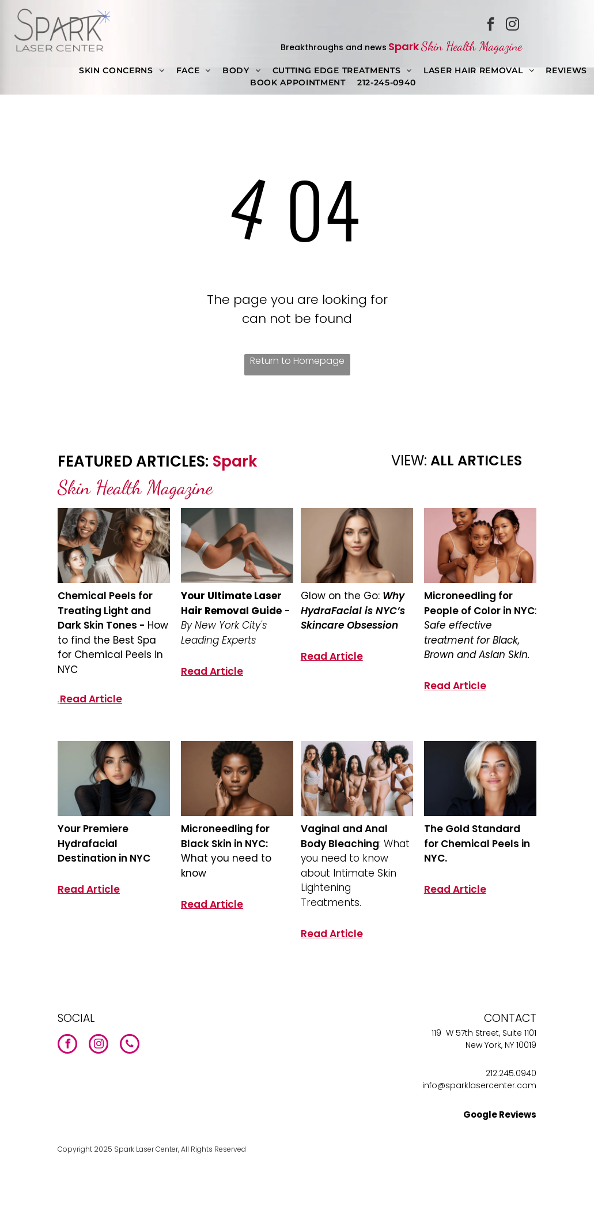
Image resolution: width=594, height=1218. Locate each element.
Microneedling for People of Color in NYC (479, 603)
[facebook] (490, 25)
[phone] (129, 1045)
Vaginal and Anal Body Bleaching (344, 836)
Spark (403, 46)
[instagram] (512, 25)
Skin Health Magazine (471, 46)
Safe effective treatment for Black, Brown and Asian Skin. (477, 639)
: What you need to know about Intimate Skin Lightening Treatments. (355, 873)
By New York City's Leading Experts (224, 632)
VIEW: (409, 460)
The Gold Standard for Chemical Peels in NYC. (477, 843)
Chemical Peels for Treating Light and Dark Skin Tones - (105, 610)
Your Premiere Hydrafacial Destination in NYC (104, 843)
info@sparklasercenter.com (479, 1085)
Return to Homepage (297, 360)
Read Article (91, 699)
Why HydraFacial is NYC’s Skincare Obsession (353, 610)
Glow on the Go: (342, 596)
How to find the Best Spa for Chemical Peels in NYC (113, 647)
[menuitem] (122, 71)
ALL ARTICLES (476, 460)
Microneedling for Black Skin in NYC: (225, 836)
